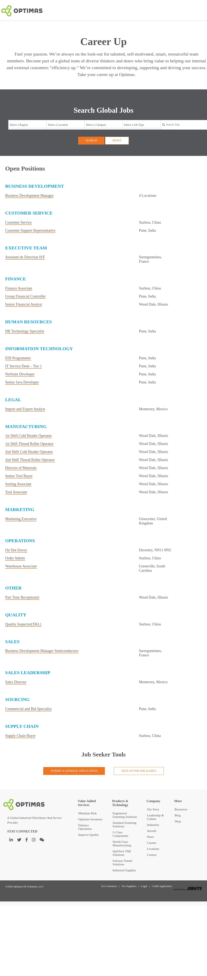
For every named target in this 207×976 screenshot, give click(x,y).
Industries (153, 825)
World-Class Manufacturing (121, 843)
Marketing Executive (20, 519)
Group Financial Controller (25, 296)
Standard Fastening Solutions (124, 824)
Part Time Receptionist (22, 597)
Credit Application (162, 886)
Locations (153, 848)
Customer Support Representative (30, 230)
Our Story (153, 809)
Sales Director (15, 682)
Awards (151, 831)
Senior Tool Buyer (18, 476)
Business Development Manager (29, 195)
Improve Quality (88, 834)
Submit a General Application (74, 770)
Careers (152, 842)
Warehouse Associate (21, 566)
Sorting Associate (18, 484)
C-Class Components (120, 834)
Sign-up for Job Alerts (138, 770)
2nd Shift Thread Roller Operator (30, 460)
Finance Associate (18, 288)
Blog (178, 815)
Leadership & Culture (155, 817)
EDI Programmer (18, 358)
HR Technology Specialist (24, 331)
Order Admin (15, 558)
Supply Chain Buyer (20, 736)
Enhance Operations (85, 827)
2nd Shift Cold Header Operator (29, 452)
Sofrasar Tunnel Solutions (122, 862)
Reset (116, 140)
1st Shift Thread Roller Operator (29, 444)
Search (91, 140)
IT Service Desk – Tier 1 (23, 366)
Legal (144, 886)
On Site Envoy (16, 550)
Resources (181, 809)
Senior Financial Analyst (23, 304)
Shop (178, 821)
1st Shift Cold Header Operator (28, 436)
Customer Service (18, 222)
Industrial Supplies (124, 870)
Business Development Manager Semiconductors (41, 651)
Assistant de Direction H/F (25, 257)
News (150, 836)
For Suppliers (129, 886)
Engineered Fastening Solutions (124, 815)
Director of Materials (21, 468)
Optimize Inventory (90, 819)
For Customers (109, 886)
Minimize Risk (87, 813)
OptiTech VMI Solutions (121, 853)
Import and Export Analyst (25, 409)
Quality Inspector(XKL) (23, 624)
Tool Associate (16, 492)
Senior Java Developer (22, 382)
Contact (152, 854)
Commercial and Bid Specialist (28, 709)
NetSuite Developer (20, 374)
